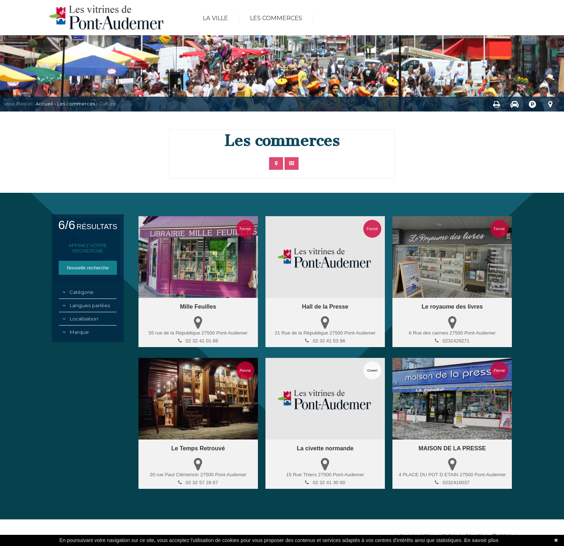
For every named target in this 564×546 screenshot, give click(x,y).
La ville (215, 18)
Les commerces (276, 18)
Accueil (44, 103)
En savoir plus (481, 540)
